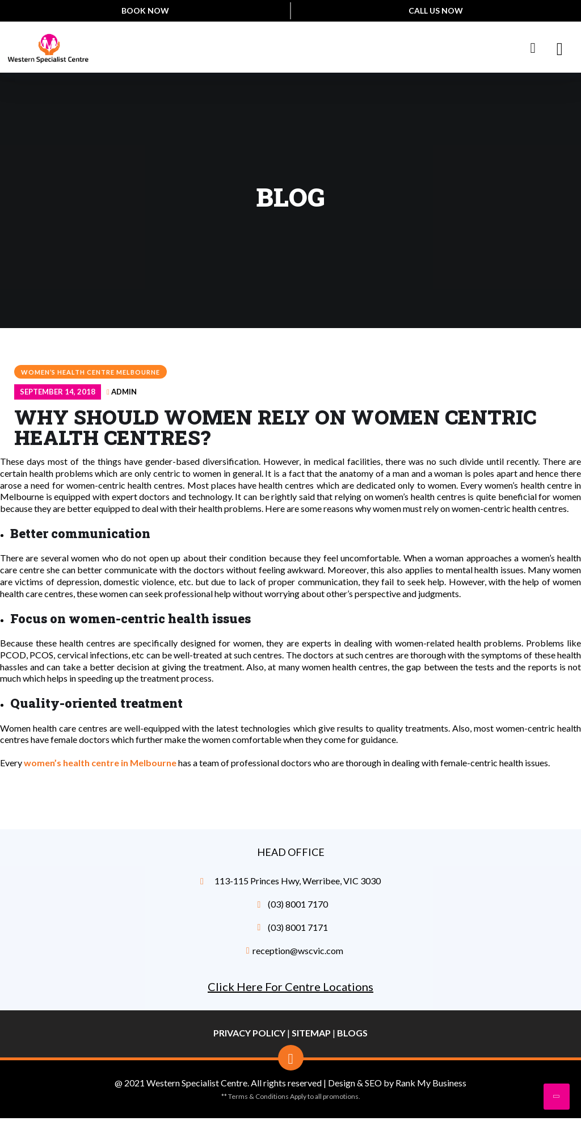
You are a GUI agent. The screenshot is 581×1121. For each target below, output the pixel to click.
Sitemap (311, 1032)
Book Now (145, 10)
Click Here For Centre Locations (290, 986)
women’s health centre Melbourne (90, 372)
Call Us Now (436, 10)
